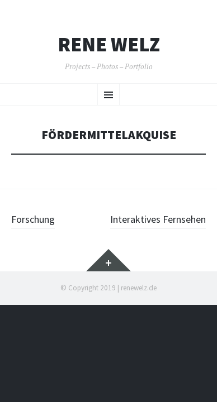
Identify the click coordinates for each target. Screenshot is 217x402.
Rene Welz (109, 45)
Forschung (33, 219)
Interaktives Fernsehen (158, 219)
